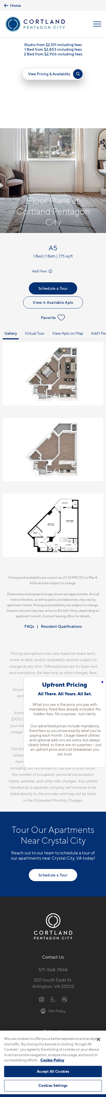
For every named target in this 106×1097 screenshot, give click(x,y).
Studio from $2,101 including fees (53, 44)
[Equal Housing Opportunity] (41, 933)
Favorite (53, 252)
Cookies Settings (53, 1085)
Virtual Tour (34, 267)
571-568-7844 (53, 904)
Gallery (10, 267)
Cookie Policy (52, 1060)
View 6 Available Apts (53, 236)
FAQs (29, 560)
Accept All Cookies (53, 1071)
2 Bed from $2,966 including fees (53, 54)
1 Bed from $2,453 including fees (53, 49)
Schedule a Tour (53, 222)
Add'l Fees (42, 205)
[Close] (99, 1039)
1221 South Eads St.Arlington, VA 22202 (53, 917)
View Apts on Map (67, 267)
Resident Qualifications (61, 560)
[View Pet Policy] (53, 945)
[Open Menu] (97, 24)
